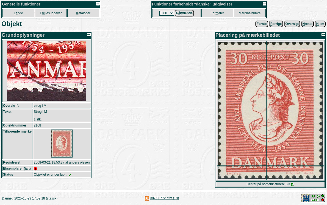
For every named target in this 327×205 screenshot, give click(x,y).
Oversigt (292, 24)
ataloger (83, 13)
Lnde (18, 13)
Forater (217, 13)
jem (320, 24)
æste (308, 24)
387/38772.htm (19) (164, 198)
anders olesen (79, 162)
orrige (276, 24)
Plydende (184, 13)
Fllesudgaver (51, 13)
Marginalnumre (250, 13)
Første (262, 24)
